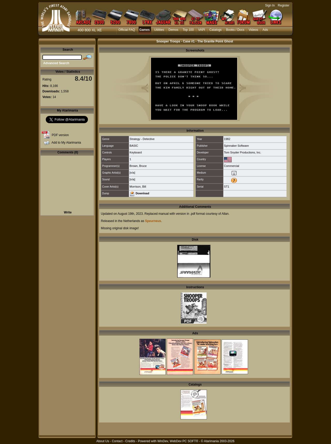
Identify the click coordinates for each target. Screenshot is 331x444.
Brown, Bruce (138, 165)
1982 (227, 138)
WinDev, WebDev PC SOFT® (177, 441)
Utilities (159, 30)
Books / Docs (235, 30)
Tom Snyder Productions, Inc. (242, 152)
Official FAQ (126, 30)
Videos (253, 30)
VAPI (201, 30)
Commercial (231, 165)
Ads (265, 30)
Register (283, 5)
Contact (117, 441)
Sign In (270, 5)
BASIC (134, 145)
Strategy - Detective (142, 138)
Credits (130, 441)
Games (144, 30)
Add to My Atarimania (66, 142)
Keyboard (136, 152)
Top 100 (188, 30)
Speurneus (153, 221)
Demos (173, 30)
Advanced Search (56, 63)
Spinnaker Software (236, 145)
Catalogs (215, 30)
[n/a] (132, 172)
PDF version (60, 135)
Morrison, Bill (138, 186)
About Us (102, 441)
